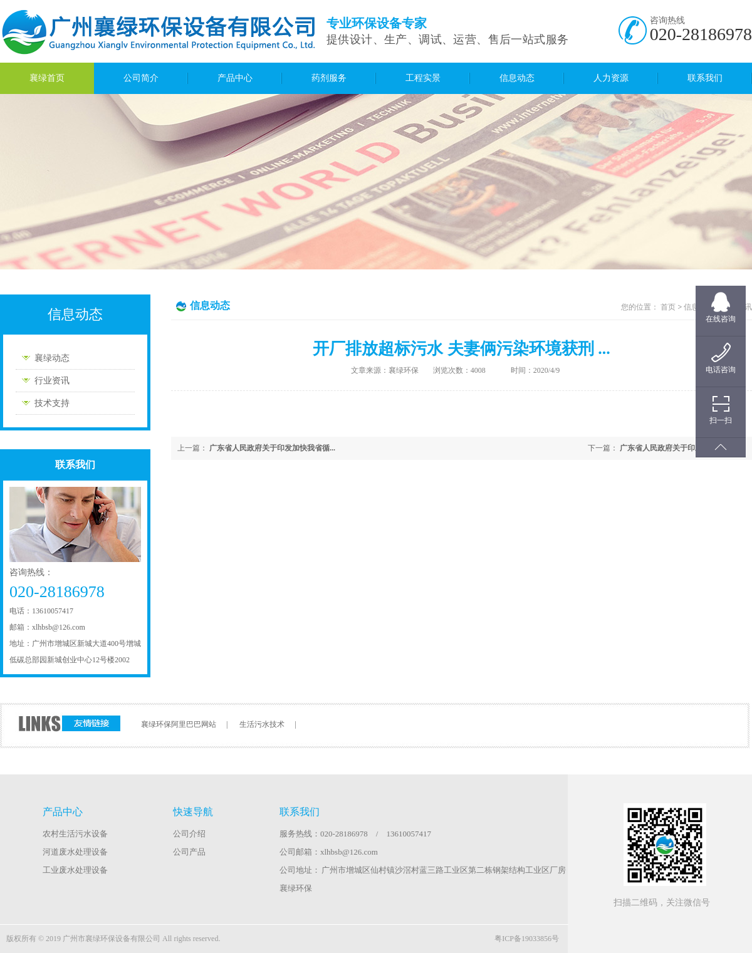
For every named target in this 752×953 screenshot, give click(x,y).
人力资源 (611, 78)
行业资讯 (52, 380)
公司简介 (141, 78)
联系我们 (705, 78)
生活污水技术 (262, 724)
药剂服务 (329, 78)
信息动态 (517, 78)
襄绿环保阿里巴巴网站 (178, 724)
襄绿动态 (52, 358)
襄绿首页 (47, 78)
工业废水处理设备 (75, 870)
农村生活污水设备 (75, 833)
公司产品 (189, 852)
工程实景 (423, 78)
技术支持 (52, 403)
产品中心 (235, 78)
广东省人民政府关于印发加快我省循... (683, 448)
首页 (668, 307)
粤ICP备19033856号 (526, 938)
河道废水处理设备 (75, 852)
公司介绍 (189, 833)
